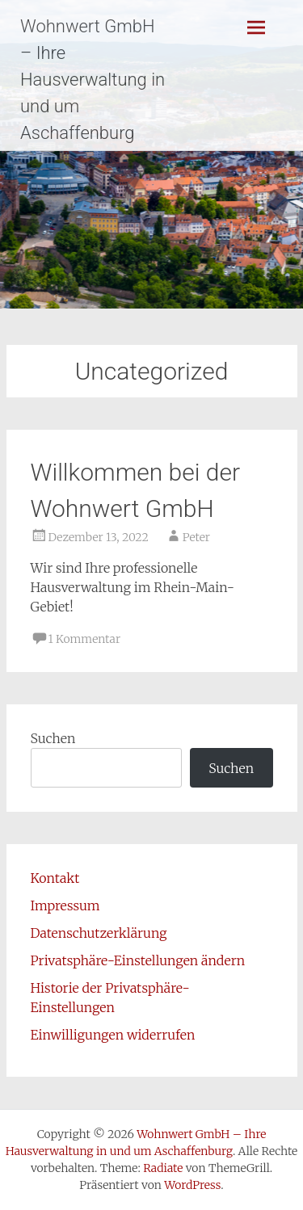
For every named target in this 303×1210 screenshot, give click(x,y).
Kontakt (55, 878)
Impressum (65, 905)
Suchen (53, 738)
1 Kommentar (84, 639)
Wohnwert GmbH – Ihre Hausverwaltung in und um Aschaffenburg (92, 79)
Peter (196, 537)
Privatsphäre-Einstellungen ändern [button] (138, 960)
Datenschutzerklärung (99, 933)
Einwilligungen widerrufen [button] (113, 1035)
